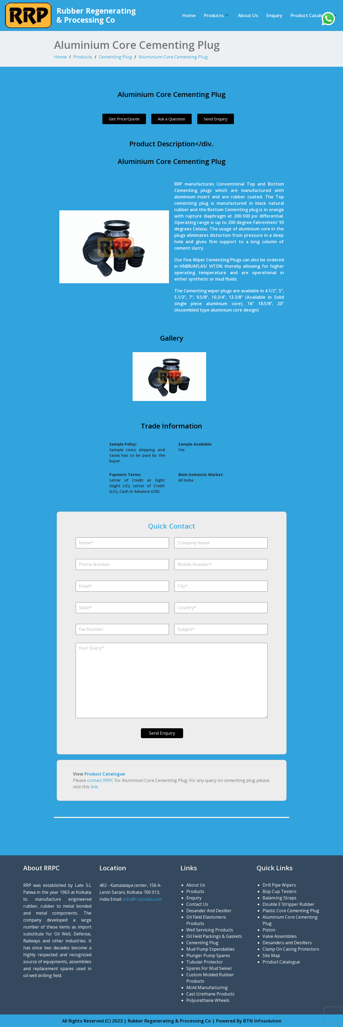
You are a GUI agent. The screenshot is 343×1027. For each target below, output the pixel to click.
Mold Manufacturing (207, 987)
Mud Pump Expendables (210, 949)
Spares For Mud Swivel (209, 968)
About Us (248, 15)
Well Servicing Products (209, 930)
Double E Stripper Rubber (288, 904)
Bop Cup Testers (279, 891)
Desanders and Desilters (287, 943)
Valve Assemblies (280, 936)
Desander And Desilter (209, 911)
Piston (269, 930)
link (94, 787)
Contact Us (197, 904)
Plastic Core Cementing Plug (291, 911)
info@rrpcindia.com (142, 899)
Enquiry (274, 15)
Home (189, 15)
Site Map (271, 955)
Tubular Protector (204, 962)
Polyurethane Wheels (207, 1000)
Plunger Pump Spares (208, 955)
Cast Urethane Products (210, 994)
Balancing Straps (279, 898)
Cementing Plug (115, 57)
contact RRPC (100, 780)
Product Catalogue (313, 15)
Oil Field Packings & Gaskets (214, 936)
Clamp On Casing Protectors (291, 949)
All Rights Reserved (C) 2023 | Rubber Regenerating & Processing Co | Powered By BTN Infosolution (171, 1021)
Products (216, 15)
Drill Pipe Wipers (279, 885)
